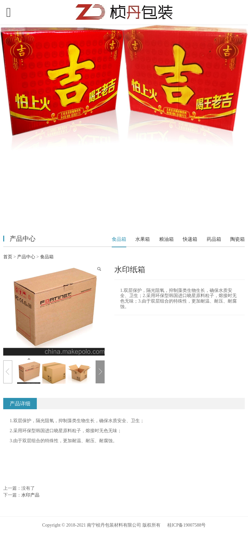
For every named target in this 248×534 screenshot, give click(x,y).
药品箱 (214, 239)
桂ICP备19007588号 (186, 524)
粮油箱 (166, 239)
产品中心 (26, 256)
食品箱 (119, 239)
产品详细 (20, 403)
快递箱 (190, 239)
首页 (7, 256)
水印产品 (30, 495)
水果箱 (142, 239)
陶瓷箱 (237, 239)
